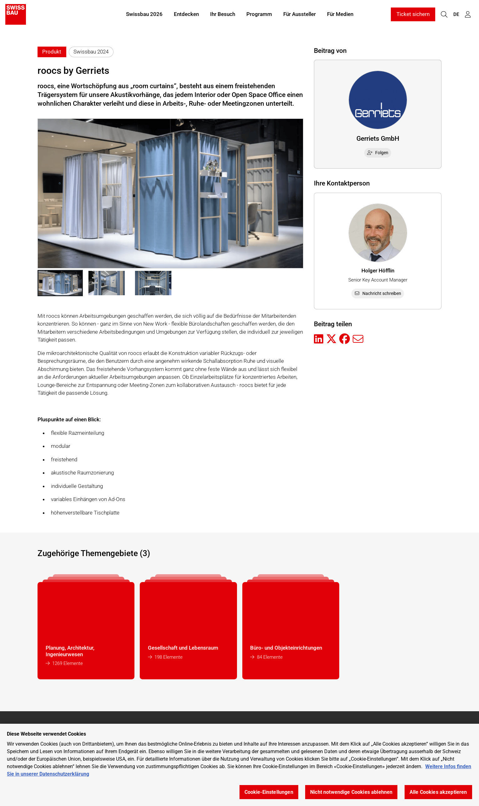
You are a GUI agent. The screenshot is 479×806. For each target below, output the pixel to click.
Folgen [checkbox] (377, 152)
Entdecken (186, 15)
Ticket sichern (413, 15)
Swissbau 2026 (144, 15)
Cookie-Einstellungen (269, 792)
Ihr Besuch (222, 15)
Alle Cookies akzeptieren (438, 792)
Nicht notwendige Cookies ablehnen (351, 792)
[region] (239, 765)
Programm (259, 15)
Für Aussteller (299, 15)
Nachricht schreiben (377, 293)
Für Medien (340, 15)
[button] (60, 283)
